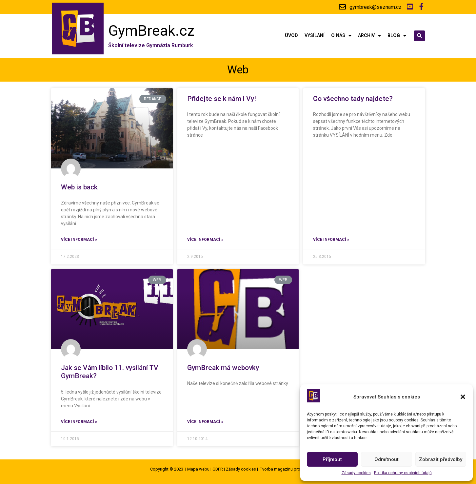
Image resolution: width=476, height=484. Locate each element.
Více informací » (79, 240)
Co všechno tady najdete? (353, 99)
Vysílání (315, 36)
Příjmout (332, 459)
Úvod (291, 36)
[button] (463, 397)
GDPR (217, 469)
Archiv (369, 36)
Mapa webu (198, 469)
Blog (396, 36)
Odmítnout (386, 459)
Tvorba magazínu (276, 469)
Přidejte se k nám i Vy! (222, 99)
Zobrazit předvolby (440, 459)
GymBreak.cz (151, 31)
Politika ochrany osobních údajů (403, 473)
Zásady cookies (356, 473)
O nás (341, 36)
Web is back (79, 187)
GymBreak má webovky (223, 368)
